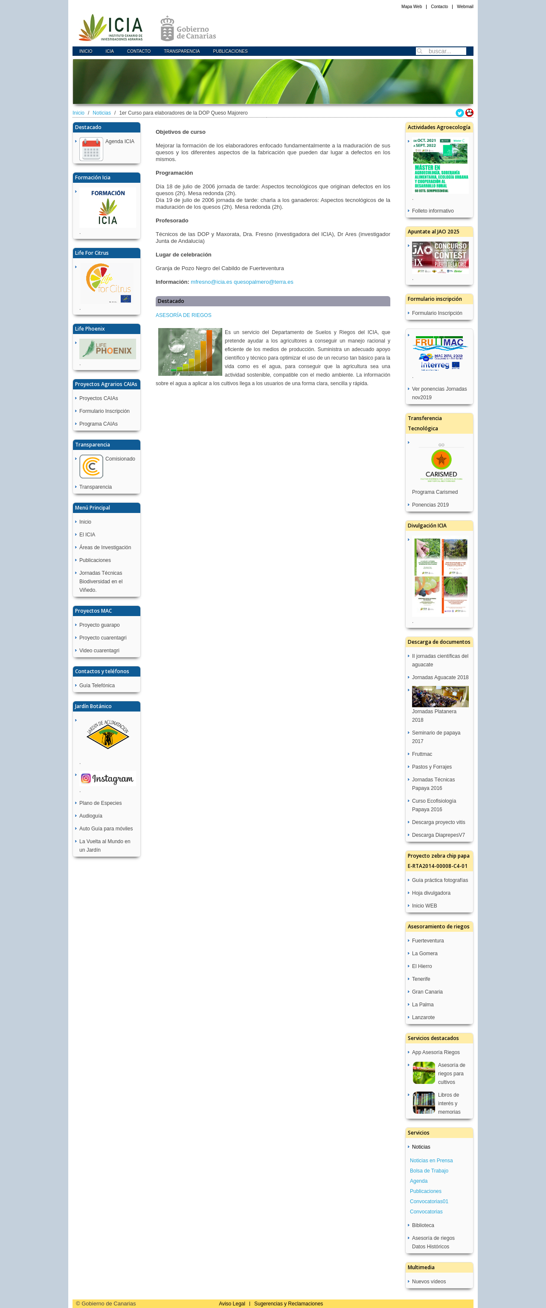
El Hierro (422, 966)
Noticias (102, 113)
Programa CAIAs (98, 424)
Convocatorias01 (429, 1201)
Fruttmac (422, 754)
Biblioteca (423, 1225)
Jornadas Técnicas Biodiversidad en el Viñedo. (100, 581)
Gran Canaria (427, 992)
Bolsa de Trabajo (429, 1171)
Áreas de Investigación (105, 547)
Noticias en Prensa (431, 1161)
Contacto (439, 6)
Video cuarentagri (99, 651)
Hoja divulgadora (431, 893)
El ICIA (87, 535)
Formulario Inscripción (104, 411)
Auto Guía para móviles (106, 829)
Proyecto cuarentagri (103, 638)
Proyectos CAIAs (98, 398)
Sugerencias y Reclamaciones (288, 1304)
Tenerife (421, 979)
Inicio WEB (424, 906)
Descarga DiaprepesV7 (438, 835)
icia (110, 51)
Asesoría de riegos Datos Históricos (433, 1242)
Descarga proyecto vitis (438, 822)
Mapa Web (411, 6)
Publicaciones (230, 51)
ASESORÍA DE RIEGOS (184, 315)
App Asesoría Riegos (436, 1052)
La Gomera (425, 954)
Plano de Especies (100, 803)
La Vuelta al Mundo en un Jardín (105, 845)
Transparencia (182, 51)
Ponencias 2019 (430, 505)
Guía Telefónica (97, 686)
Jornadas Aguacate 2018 (440, 677)
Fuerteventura (428, 941)
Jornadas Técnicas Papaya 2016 (433, 784)
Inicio (86, 51)
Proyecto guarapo (99, 625)
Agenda (418, 1181)
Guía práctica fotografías (440, 880)
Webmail (465, 6)
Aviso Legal (232, 1304)
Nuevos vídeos (429, 1282)
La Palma (423, 1005)
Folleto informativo (433, 211)
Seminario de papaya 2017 (436, 737)
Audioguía (90, 816)
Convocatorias (426, 1212)
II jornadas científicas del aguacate (440, 660)
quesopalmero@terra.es (263, 282)
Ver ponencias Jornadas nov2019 (439, 393)
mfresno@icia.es (211, 282)
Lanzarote (423, 1017)
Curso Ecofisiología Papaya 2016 (434, 805)
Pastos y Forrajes (432, 767)
